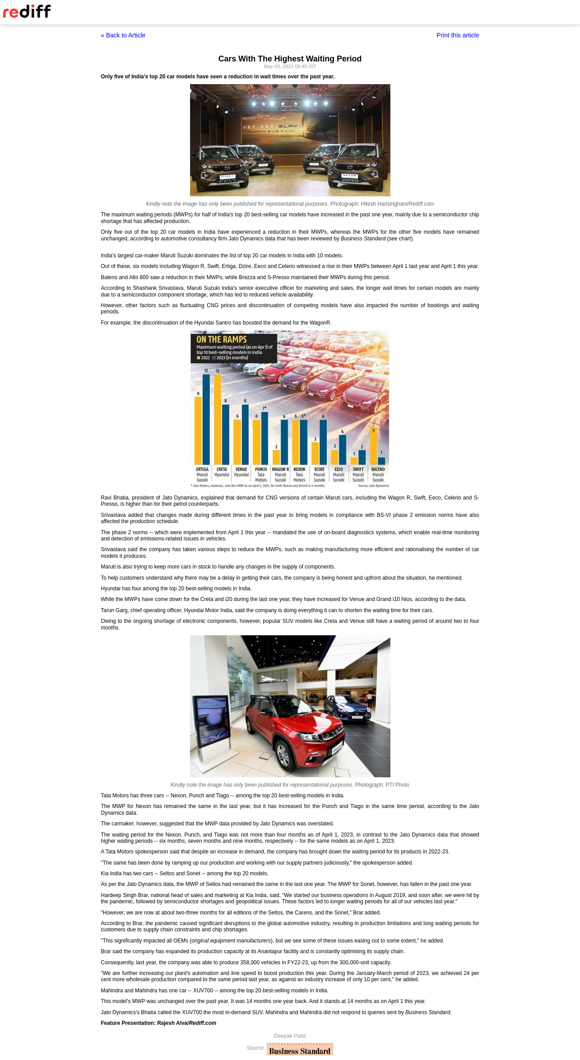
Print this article (458, 35)
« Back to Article (123, 35)
